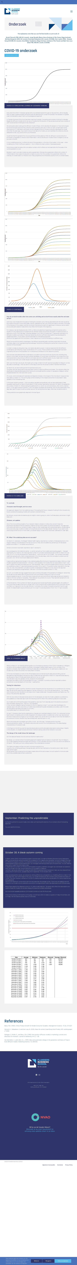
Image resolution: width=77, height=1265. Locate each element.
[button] (2, 2)
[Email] (39, 1075)
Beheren (36, 1261)
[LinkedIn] (36, 1075)
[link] (38, 63)
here (21, 827)
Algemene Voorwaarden (48, 1165)
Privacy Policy (69, 1165)
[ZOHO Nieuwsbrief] (38, 1145)
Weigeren (48, 1261)
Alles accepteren (63, 1261)
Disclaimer (60, 1165)
